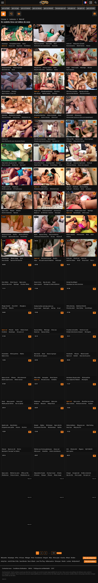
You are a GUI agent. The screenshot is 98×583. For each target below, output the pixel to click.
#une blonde (5, 260)
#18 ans (21, 558)
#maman (4, 236)
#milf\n (15, 234)
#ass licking (79, 308)
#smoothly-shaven (39, 163)
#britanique (49, 425)
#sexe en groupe (17, 67)
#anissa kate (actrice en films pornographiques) (79, 117)
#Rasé (68, 558)
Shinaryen (58, 561)
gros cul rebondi (48, 8)
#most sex (76, 258)
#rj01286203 (88, 449)
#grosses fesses (6, 117)
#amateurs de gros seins (73, 377)
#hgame (81, 449)
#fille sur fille (70, 139)
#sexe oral (56, 449)
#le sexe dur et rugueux (40, 356)
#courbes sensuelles (72, 330)
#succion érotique (85, 93)
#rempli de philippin (71, 282)
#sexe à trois (37, 282)
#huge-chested (6, 306)
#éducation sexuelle (78, 43)
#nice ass (54, 330)
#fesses (76, 354)
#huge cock (37, 210)
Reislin (64, 561)
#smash (58, 163)
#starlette (45, 451)
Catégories (12, 19)
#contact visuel (51, 473)
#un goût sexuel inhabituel (46, 260)
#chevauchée (80, 234)
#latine (22, 354)
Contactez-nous (7, 568)
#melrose (75, 187)
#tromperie (85, 379)
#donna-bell (69, 115)
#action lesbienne (7, 212)
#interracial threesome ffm (41, 236)
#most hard (85, 260)
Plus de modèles (90, 562)
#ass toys (69, 427)
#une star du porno (85, 356)
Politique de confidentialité (42, 568)
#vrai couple (78, 475)
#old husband (45, 401)
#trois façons (14, 282)
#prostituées (77, 212)
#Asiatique (11, 558)
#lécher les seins (14, 473)
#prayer (36, 425)
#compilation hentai (14, 43)
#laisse (88, 46)
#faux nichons (70, 403)
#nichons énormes (81, 403)
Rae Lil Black (31, 561)
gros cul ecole (90, 8)
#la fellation (27, 46)
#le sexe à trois (45, 379)
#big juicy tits (77, 427)
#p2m (35, 234)
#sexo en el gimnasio (79, 163)
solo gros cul (71, 8)
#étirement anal (54, 189)
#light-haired (37, 165)
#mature (14, 91)
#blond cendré (85, 354)
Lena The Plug (40, 561)
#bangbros (23, 306)
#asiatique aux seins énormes (74, 284)
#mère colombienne (55, 451)
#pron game (69, 451)
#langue (43, 475)
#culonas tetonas (71, 165)
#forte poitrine (6, 91)
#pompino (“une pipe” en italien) (10, 451)
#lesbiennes (5, 475)
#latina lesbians (70, 425)
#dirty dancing (70, 306)
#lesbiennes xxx (26, 117)
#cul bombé (23, 236)
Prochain (59, 553)
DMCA (30, 568)
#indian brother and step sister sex (43, 306)
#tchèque (69, 141)
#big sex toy (37, 67)
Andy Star (4, 561)
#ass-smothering (53, 234)
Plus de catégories (89, 558)
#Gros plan (56, 558)
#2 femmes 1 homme (47, 212)
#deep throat (51, 403)
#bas (87, 234)
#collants (21, 163)
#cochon (54, 93)
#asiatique (5, 43)
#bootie (90, 67)
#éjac (35, 260)
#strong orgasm (47, 67)
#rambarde (69, 354)
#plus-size (54, 401)
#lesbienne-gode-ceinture (41, 189)
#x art (58, 308)
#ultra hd (68, 43)
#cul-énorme (57, 210)
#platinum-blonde (81, 306)
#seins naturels (45, 117)
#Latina (62, 558)
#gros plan (49, 43)
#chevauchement (47, 210)
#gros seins (5, 210)
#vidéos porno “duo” (80, 210)
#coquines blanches (39, 115)
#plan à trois (5, 356)
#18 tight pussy (17, 189)
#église (42, 425)
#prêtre (59, 427)
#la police (57, 91)
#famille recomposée (40, 139)
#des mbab (37, 377)
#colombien (5, 354)
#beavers (43, 403)
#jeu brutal (37, 354)
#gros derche (57, 425)
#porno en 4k (11, 449)
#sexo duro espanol (83, 165)
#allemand (5, 139)
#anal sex (36, 332)
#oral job (89, 163)
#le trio (19, 449)
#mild (78, 260)
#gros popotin (51, 139)
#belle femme (80, 46)
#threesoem (78, 115)
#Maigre (27, 558)
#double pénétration (46, 91)
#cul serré (22, 165)
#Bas (50, 558)
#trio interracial (22, 377)
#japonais (19, 46)
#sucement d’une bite (40, 427)
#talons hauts (24, 330)
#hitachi (18, 210)
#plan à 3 (36, 212)
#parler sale (5, 425)
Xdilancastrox (50, 561)
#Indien (73, 558)
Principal (3, 19)
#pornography (70, 69)
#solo (82, 189)
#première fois (6, 69)
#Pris (16, 558)
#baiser (12, 210)
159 (52, 553)
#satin (17, 330)
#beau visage (14, 258)
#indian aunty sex (7, 189)
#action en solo (84, 330)
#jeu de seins (46, 282)
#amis (56, 69)
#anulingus (12, 332)
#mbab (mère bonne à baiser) (42, 141)
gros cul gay (15, 8)
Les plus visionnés (19, 14)
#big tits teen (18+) (39, 69)
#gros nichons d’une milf (9, 93)
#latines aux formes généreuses (43, 449)
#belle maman (19, 379)
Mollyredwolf (76, 561)
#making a (49, 69)
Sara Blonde (23, 561)
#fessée (11, 330)
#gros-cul (69, 356)
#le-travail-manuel (46, 258)
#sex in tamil (37, 308)
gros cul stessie (37, 8)
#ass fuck (4, 308)
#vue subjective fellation (73, 379)
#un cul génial (19, 403)
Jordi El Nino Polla (13, 561)
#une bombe (16, 117)
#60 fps (53, 308)
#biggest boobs (6, 187)
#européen (45, 377)
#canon (18, 427)
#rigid (68, 67)
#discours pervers (39, 43)
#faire (55, 67)
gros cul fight (5, 8)
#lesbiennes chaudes (15, 115)
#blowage (83, 67)
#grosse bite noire (14, 236)
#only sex (69, 258)
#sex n (92, 260)
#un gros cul (55, 141)
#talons (68, 236)
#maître (55, 258)
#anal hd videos (70, 260)
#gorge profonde (6, 67)
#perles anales (46, 93)
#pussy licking (84, 187)
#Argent (45, 558)
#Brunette (4, 558)
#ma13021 (15, 306)
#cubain (90, 403)
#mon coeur (85, 212)
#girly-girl (69, 189)
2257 (52, 568)
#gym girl (69, 163)
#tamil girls (46, 308)
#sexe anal (12, 46)
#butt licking (89, 425)
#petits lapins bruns (7, 379)
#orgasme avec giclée (8, 427)
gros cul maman (25, 8)
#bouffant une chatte (87, 401)
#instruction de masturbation (42, 46)
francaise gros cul (60, 8)
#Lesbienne (38, 558)
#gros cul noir (5, 377)
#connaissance (70, 46)
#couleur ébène (25, 284)
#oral (55, 43)
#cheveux (36, 475)
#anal (24, 43)
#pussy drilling (38, 330)
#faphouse (15, 187)
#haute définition (23, 234)
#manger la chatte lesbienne (51, 284)
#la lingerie (88, 332)
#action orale (79, 139)
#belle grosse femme (7, 403)
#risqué (68, 473)
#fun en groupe (89, 139)
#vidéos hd (15, 165)
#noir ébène (5, 282)
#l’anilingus (44, 187)
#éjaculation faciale (79, 141)
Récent (11, 14)
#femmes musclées (71, 91)
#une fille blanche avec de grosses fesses (13, 141)
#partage (90, 210)
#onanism (88, 189)
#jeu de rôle (69, 475)
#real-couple (74, 67)
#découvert (37, 451)
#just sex (83, 258)
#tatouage (58, 260)
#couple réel (75, 473)
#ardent (76, 356)
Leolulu (69, 561)
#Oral (32, 558)
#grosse (15, 212)
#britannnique (52, 427)
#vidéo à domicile (86, 473)
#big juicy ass (81, 425)
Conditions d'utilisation (20, 568)
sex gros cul (81, 8)
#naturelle (55, 46)
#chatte (59, 473)
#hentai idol (73, 449)
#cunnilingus (53, 165)
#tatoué (4, 449)
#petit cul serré (6, 165)
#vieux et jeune (14, 475)
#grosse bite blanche (72, 93)
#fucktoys (76, 189)
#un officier (37, 93)
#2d (67, 449)
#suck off (59, 236)
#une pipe (57, 212)
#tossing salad (50, 163)
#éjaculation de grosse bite (9, 163)
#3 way (53, 236)
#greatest (4, 115)
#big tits (68, 187)
